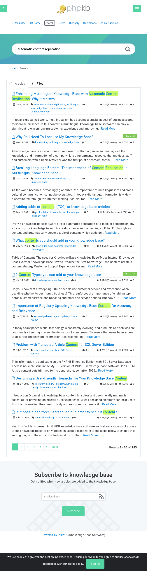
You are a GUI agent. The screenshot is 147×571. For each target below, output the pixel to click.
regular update (60, 316)
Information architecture (53, 387)
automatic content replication (49, 104)
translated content (40, 111)
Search (24, 68)
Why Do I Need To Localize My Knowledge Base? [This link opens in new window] (52, 137)
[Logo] (73, 9)
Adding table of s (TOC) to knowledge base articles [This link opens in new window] (61, 207)
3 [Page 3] (27, 447)
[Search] (128, 49)
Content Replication (44, 178)
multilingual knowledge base (64, 142)
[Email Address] (73, 496)
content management (61, 108)
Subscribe (73, 511)
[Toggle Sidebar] (3, 8)
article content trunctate (47, 350)
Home (11, 68)
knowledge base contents (49, 246)
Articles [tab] (17, 83)
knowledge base (44, 280)
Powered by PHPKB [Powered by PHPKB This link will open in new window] (54, 535)
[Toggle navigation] (137, 8)
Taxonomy (59, 383)
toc (64, 212)
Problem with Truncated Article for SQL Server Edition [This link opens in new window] (63, 344)
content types (61, 280)
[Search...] (73, 49)
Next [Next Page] (55, 447)
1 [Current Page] (15, 447)
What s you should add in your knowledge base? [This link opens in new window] (58, 240)
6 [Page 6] (46, 447)
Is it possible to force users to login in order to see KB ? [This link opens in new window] (64, 412)
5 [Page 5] (40, 447)
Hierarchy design (44, 383)
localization (41, 142)
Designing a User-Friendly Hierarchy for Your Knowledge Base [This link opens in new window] (69, 378)
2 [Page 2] (21, 447)
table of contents (52, 212)
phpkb (38, 212)
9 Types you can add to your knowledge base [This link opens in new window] (56, 275)
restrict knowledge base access (52, 417)
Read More (108, 128)
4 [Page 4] (34, 447)
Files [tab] (37, 83)
